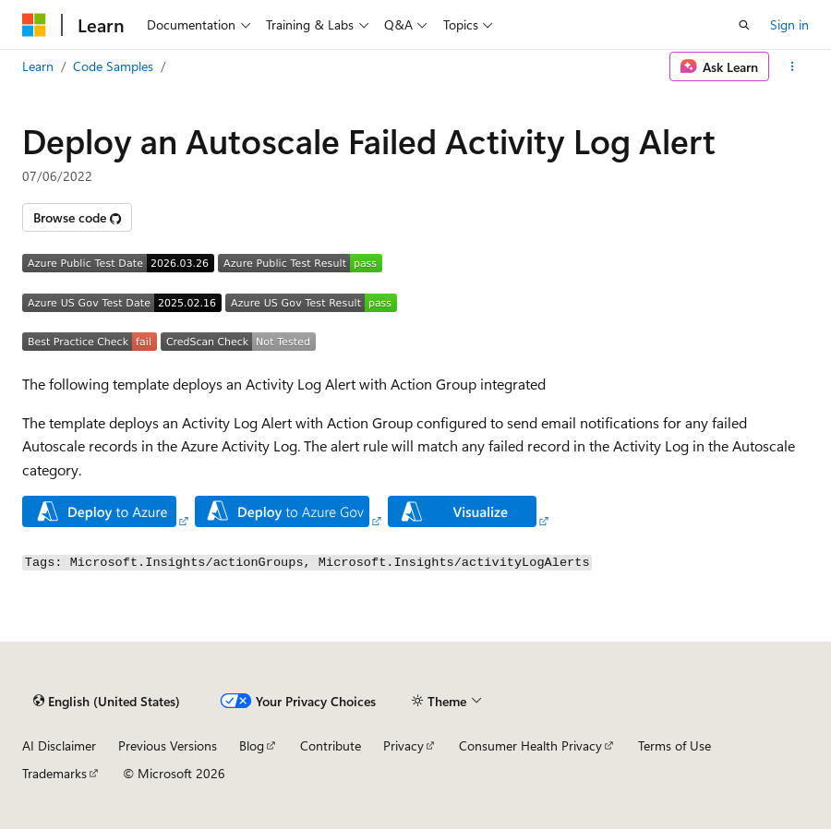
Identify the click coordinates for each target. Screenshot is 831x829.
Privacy (403, 745)
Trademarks (54, 773)
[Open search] (744, 25)
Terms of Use (674, 745)
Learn (38, 66)
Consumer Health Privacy (530, 745)
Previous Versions (167, 745)
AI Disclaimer (59, 745)
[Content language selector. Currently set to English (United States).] (106, 701)
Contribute (330, 745)
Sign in (789, 24)
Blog (251, 745)
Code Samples (113, 66)
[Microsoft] (34, 25)
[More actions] (793, 66)
